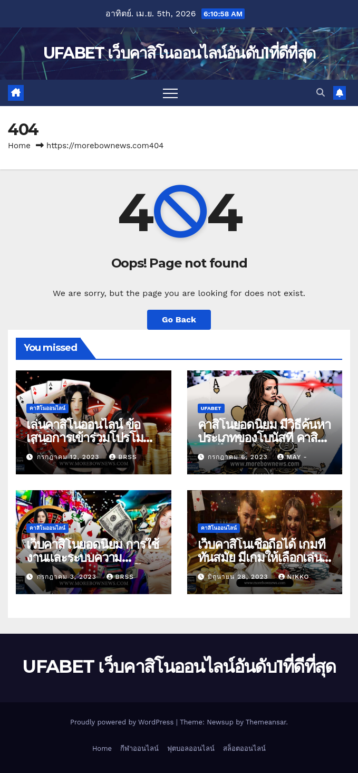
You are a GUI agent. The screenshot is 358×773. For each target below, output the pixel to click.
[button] (320, 93)
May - (292, 457)
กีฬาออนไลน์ (139, 748)
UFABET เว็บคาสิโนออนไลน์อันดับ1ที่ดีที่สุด (179, 53)
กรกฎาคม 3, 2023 (68, 576)
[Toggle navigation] (170, 93)
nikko (293, 576)
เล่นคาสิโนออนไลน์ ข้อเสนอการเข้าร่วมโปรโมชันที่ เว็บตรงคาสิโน (92, 438)
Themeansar (266, 722)
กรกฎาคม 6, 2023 (239, 457)
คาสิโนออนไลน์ (47, 408)
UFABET (211, 408)
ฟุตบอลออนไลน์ (191, 748)
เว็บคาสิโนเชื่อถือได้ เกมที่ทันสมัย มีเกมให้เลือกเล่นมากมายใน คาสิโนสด (261, 557)
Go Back (179, 319)
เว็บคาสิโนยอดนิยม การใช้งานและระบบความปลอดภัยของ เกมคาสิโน (92, 557)
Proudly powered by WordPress (123, 722)
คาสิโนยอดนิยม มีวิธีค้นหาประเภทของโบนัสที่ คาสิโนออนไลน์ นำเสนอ (265, 438)
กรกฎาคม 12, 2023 (69, 457)
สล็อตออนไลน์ (244, 748)
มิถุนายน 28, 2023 (239, 576)
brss (123, 457)
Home (19, 145)
